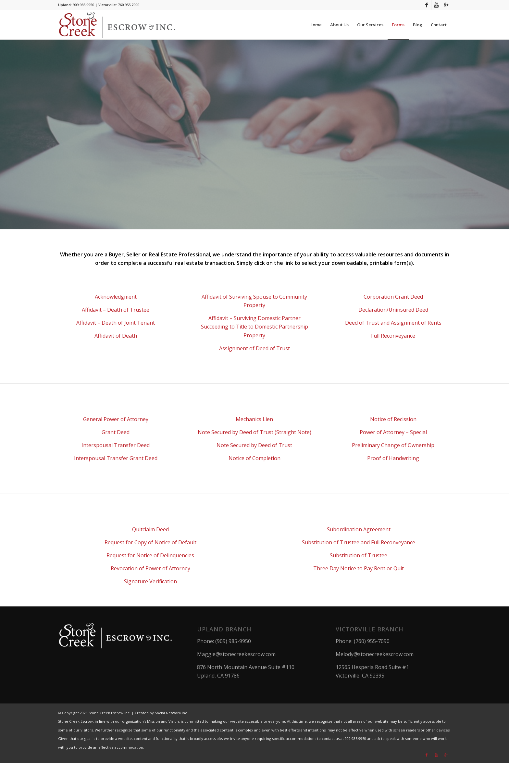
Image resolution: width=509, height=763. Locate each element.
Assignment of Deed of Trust (254, 348)
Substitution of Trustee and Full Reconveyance (358, 542)
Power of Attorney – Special (393, 432)
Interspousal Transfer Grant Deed (115, 458)
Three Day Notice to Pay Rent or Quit (358, 568)
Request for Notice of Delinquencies (150, 555)
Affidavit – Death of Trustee (115, 309)
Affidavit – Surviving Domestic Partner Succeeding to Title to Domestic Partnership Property (254, 327)
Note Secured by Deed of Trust (254, 445)
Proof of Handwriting (393, 458)
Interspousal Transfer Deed (115, 445)
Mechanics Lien (254, 419)
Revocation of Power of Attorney (150, 568)
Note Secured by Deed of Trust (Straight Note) (254, 432)
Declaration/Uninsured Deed (393, 309)
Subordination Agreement (359, 529)
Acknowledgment (116, 296)
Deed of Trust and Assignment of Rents (393, 322)
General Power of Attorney (115, 419)
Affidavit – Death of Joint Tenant (115, 322)
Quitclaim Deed (150, 529)
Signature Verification (150, 581)
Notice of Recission (393, 419)
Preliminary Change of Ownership (393, 445)
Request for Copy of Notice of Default (150, 542)
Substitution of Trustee (358, 555)
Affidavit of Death (115, 335)
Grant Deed (116, 432)
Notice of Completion (254, 458)
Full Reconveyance (393, 335)
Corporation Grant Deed (393, 296)
